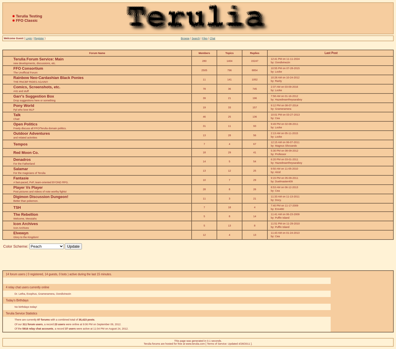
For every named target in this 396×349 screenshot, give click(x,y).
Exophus (32, 293)
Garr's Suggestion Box (33, 96)
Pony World (23, 105)
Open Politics (25, 124)
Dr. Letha (20, 293)
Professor (280, 154)
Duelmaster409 (284, 181)
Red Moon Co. (26, 152)
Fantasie (21, 178)
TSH (17, 207)
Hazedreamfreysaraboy (288, 99)
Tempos (20, 144)
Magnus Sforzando (286, 145)
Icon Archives (25, 224)
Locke (278, 71)
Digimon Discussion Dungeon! (40, 197)
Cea (277, 118)
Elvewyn (20, 233)
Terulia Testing (29, 16)
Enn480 (279, 209)
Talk (17, 115)
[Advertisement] (363, 301)
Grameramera (283, 108)
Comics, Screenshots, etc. (36, 87)
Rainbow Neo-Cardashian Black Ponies (48, 77)
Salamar (20, 169)
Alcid (278, 172)
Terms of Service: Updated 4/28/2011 (228, 343)
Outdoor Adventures (31, 133)
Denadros (22, 159)
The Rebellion (25, 214)
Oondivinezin (282, 62)
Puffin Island (282, 217)
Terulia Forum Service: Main (38, 59)
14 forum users (15, 274)
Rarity (278, 81)
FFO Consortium (28, 68)
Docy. (278, 200)
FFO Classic (27, 20)
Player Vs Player (28, 187)
